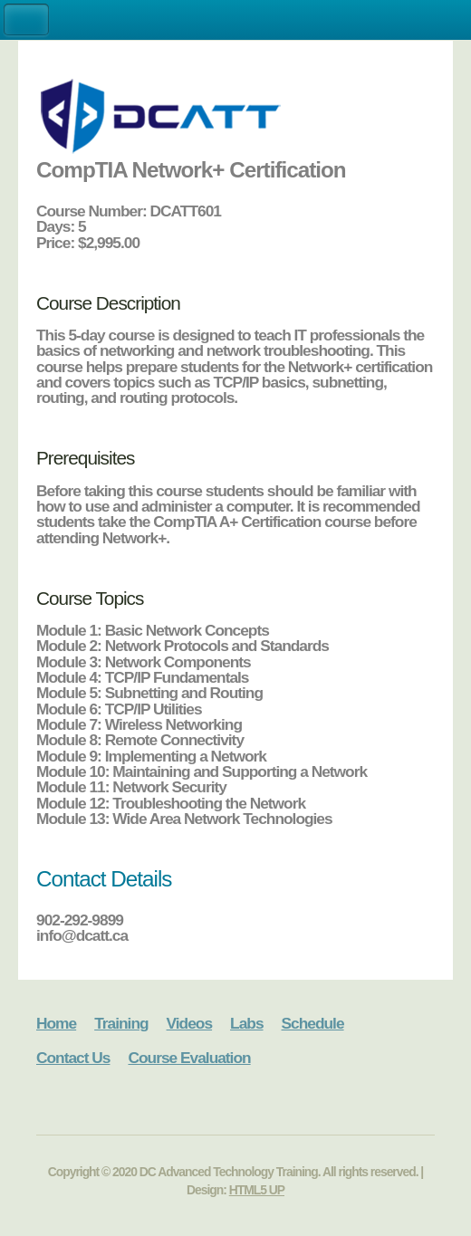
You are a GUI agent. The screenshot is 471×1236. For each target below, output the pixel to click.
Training (121, 1022)
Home (56, 1022)
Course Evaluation (189, 1057)
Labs (246, 1022)
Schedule (313, 1022)
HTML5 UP (256, 1190)
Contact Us (73, 1057)
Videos (190, 1022)
